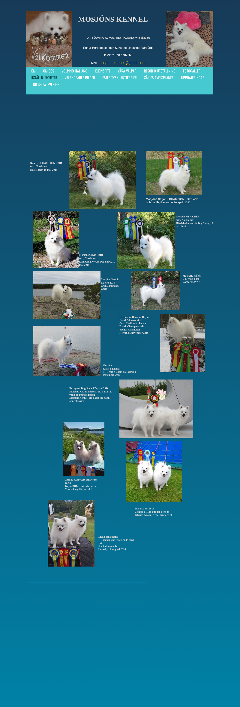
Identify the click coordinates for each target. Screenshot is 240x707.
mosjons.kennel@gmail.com (121, 63)
